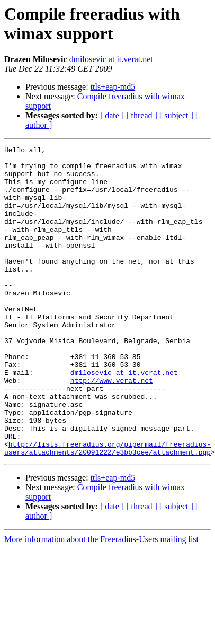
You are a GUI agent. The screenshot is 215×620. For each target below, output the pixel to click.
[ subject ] (176, 115)
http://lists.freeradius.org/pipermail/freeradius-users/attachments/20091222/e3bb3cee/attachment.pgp (107, 509)
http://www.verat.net (111, 428)
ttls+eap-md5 (113, 86)
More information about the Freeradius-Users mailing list (101, 601)
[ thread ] (141, 115)
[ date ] (112, 115)
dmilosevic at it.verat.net (111, 59)
